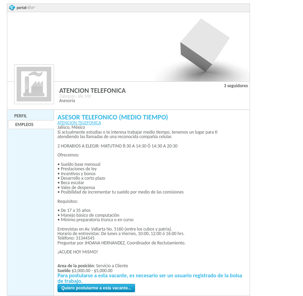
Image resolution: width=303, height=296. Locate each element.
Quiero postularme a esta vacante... (96, 288)
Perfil (20, 116)
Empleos (24, 124)
